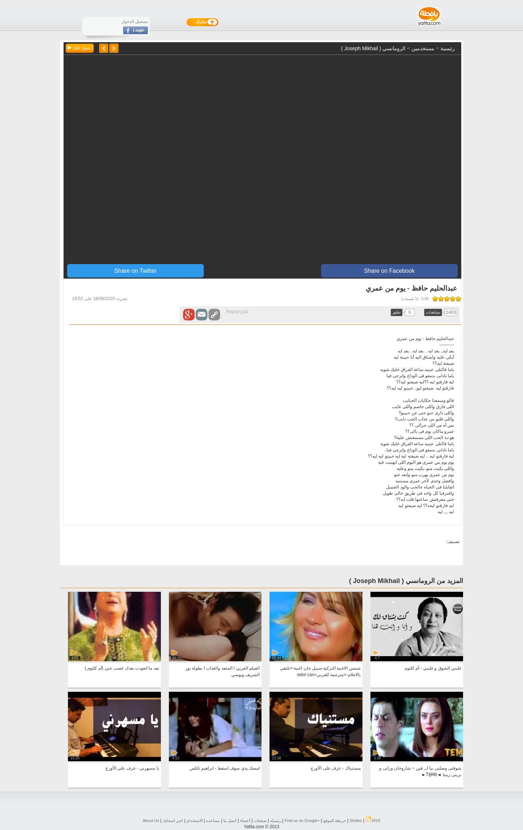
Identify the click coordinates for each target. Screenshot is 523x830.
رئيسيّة (275, 820)
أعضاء (245, 820)
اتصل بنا (229, 820)
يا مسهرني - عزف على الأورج (132, 768)
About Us (151, 820)
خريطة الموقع (334, 820)
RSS (373, 820)
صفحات (260, 820)
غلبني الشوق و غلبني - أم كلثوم (433, 668)
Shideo (355, 820)
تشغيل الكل (80, 48)
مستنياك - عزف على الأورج (335, 768)
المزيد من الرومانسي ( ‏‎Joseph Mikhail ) (406, 580)
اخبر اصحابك (173, 820)
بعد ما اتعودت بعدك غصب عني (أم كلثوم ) (122, 668)
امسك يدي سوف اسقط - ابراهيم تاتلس (225, 768)
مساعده (213, 820)
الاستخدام (195, 820)
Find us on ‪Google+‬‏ (302, 820)
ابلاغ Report (237, 311)
